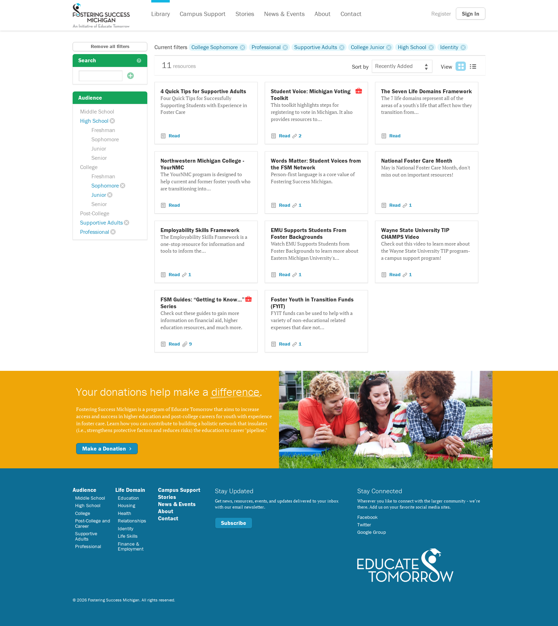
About (323, 14)
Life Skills (128, 536)
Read (173, 135)
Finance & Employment (130, 546)
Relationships (132, 520)
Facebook (367, 517)
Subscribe (233, 522)
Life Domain (130, 489)
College (89, 166)
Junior (98, 148)
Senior (99, 157)
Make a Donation (107, 448)
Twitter (364, 524)
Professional (94, 231)
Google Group (371, 532)
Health (124, 513)
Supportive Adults (101, 222)
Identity (449, 47)
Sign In (470, 13)
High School (94, 120)
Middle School (97, 111)
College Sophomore (214, 47)
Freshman (103, 129)
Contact (351, 14)
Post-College (94, 213)
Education (128, 498)
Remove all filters (110, 46)
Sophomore (105, 139)
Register (441, 13)
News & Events (284, 14)
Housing (126, 505)
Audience (84, 489)
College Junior (367, 47)
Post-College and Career (92, 523)
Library (160, 14)
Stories (245, 14)
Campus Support (203, 14)
